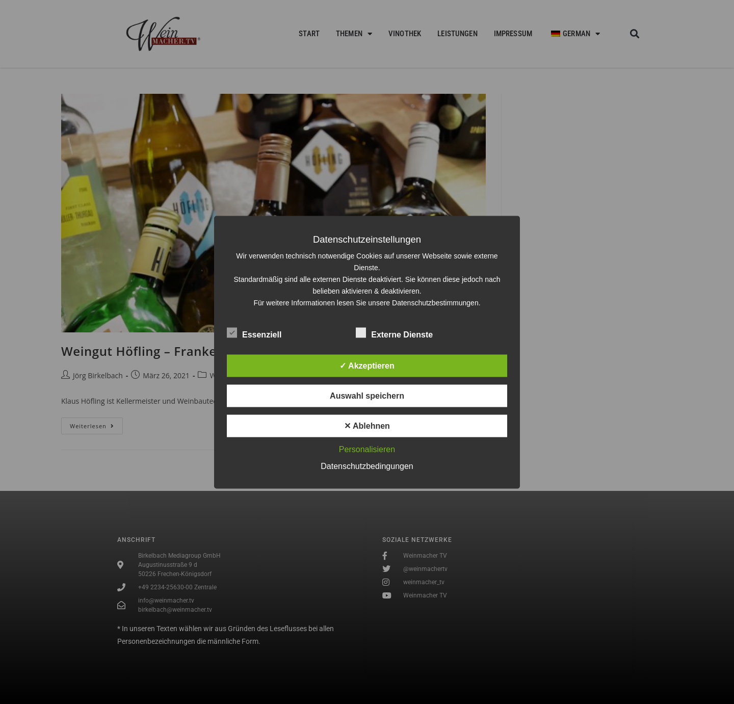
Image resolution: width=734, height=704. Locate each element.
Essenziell (254, 332)
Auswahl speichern (367, 395)
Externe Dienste (394, 332)
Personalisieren (367, 449)
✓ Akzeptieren (367, 365)
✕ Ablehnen (367, 425)
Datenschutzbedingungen (367, 465)
